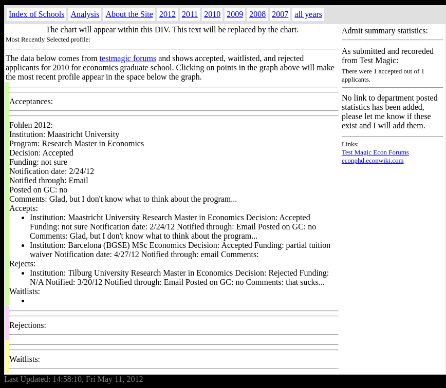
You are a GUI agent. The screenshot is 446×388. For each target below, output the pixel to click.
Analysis (84, 14)
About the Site (129, 14)
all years (308, 14)
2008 (257, 14)
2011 (190, 14)
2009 (235, 14)
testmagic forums (128, 58)
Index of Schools (36, 14)
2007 (280, 14)
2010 (212, 14)
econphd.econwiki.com (373, 160)
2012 (167, 14)
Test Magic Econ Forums (375, 152)
